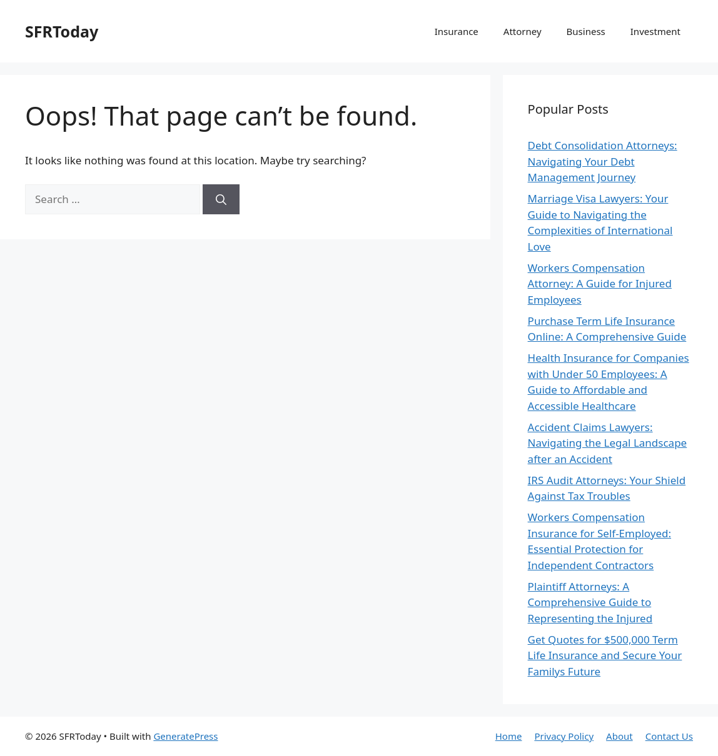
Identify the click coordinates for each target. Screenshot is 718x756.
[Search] (221, 199)
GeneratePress (185, 736)
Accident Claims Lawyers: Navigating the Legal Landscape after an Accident (607, 443)
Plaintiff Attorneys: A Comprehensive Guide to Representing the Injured (590, 602)
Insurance (456, 31)
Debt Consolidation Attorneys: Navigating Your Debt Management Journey (602, 161)
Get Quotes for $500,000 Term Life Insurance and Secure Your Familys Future (605, 655)
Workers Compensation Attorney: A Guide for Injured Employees (600, 284)
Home (508, 736)
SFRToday (61, 31)
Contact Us (669, 736)
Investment (655, 31)
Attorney (522, 31)
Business (586, 31)
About (619, 736)
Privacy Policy (564, 736)
